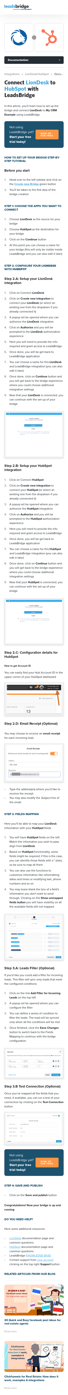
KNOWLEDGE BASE (38, 1255)
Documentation (18, 60)
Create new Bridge (27, 184)
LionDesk (15, 1238)
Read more (10, 1331)
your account (45, 1260)
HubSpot (14, 1247)
